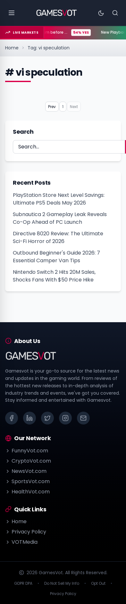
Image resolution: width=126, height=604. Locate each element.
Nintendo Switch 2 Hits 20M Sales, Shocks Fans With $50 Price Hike (54, 275)
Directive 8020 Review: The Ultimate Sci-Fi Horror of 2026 (58, 237)
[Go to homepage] (56, 13)
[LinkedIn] (29, 418)
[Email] (83, 418)
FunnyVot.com (26, 450)
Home (12, 48)
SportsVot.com (27, 481)
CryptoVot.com (28, 461)
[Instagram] (65, 418)
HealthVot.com (27, 491)
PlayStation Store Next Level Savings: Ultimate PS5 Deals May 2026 (59, 198)
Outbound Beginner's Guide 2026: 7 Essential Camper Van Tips (56, 256)
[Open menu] (11, 12)
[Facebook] (11, 418)
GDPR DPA (23, 583)
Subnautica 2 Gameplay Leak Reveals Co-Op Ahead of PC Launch (60, 218)
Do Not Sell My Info (61, 583)
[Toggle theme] (101, 12)
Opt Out (98, 583)
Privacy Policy (25, 531)
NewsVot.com (25, 471)
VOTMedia (21, 542)
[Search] (115, 13)
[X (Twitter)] (47, 418)
